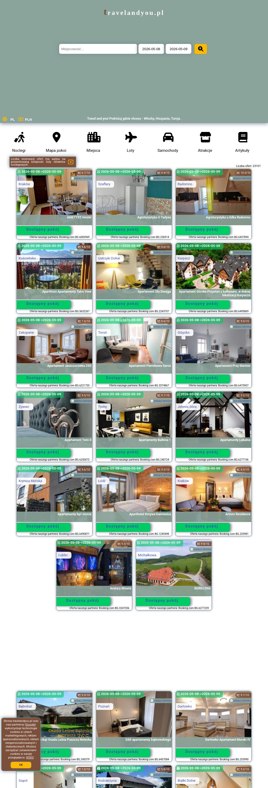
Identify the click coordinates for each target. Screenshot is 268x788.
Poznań (103, 706)
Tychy (102, 407)
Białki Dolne (187, 781)
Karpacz (184, 258)
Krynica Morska (30, 481)
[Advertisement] (134, 653)
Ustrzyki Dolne (109, 258)
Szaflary (104, 184)
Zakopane (26, 332)
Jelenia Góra (187, 407)
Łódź (101, 481)
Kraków (24, 184)
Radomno (185, 184)
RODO (30, 757)
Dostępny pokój (42, 229)
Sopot (23, 781)
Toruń (102, 332)
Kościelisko (27, 258)
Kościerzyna (107, 781)
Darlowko (185, 706)
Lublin (63, 555)
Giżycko (183, 332)
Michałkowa (147, 555)
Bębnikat (25, 706)
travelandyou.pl (134, 12)
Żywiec (24, 407)
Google (30, 724)
